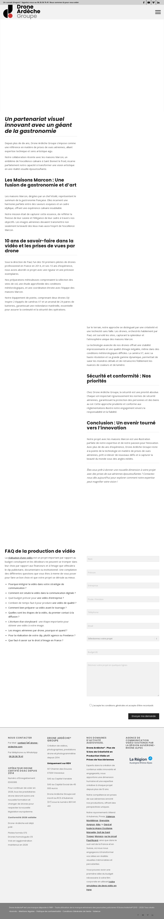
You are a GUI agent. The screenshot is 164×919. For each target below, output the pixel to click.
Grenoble (104, 820)
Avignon (90, 824)
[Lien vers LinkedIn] (158, 2)
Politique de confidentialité (49, 911)
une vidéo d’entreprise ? (50, 597)
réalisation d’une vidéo (20, 557)
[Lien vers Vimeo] (153, 2)
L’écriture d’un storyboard (22, 621)
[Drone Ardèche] (21, 12)
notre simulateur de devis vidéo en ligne (101, 885)
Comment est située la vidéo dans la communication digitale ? (42, 592)
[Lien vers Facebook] (144, 2)
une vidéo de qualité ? (64, 602)
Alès (98, 824)
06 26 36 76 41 (16, 756)
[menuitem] (157, 12)
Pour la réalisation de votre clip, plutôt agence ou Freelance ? (41, 635)
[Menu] (157, 12)
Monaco (99, 836)
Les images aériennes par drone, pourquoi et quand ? (37, 630)
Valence (110, 816)
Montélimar (92, 820)
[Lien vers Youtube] (148, 2)
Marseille (91, 832)
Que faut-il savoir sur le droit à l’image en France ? (35, 640)
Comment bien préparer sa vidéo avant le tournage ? (37, 607)
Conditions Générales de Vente (77, 911)
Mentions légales (27, 911)
